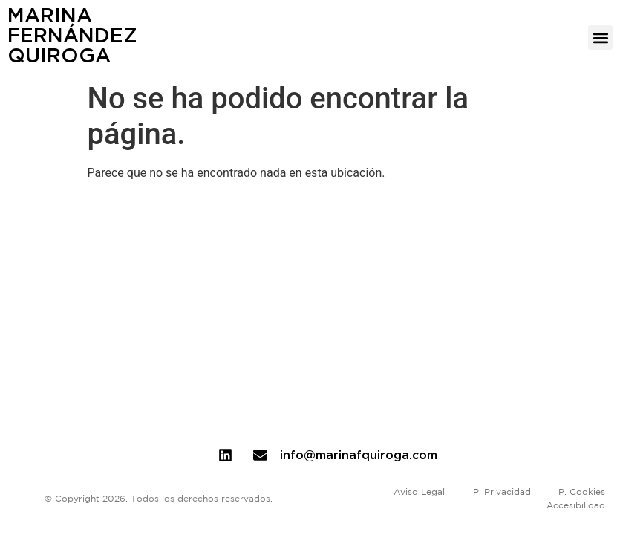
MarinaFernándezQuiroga (72, 35)
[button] (600, 37)
